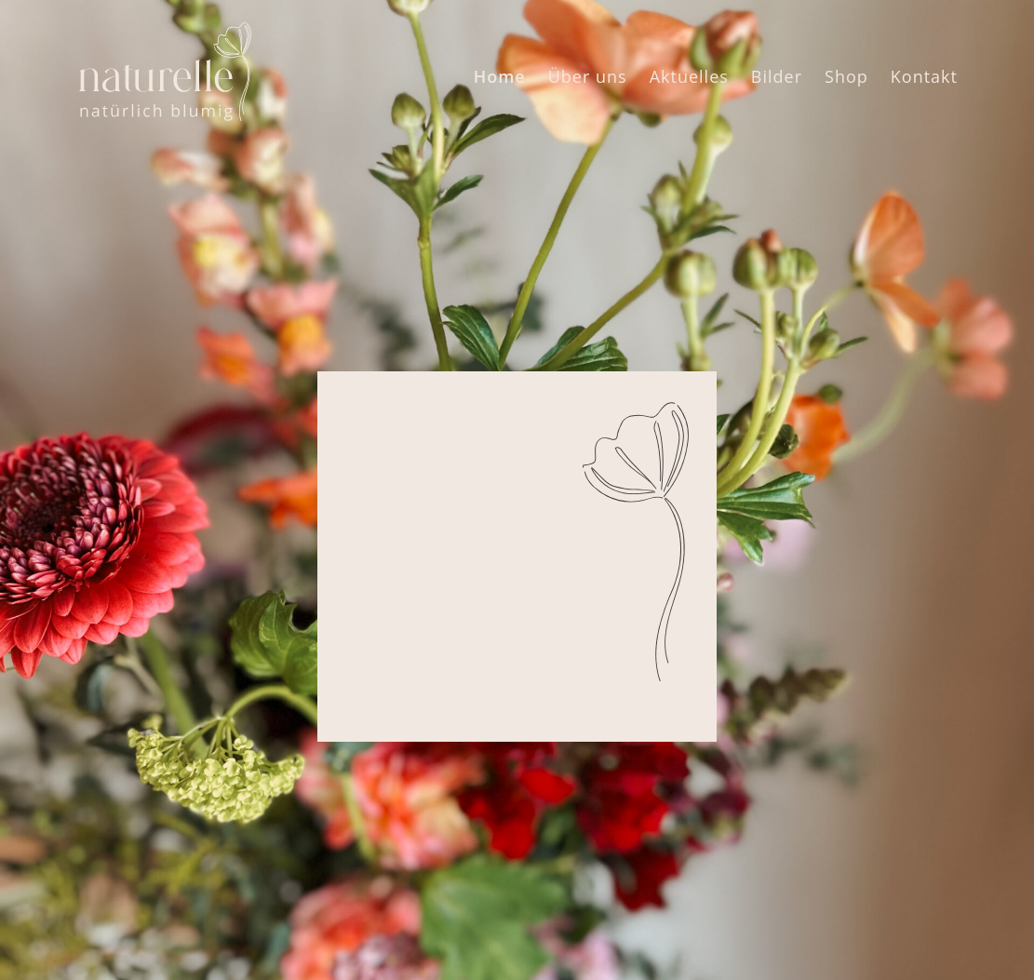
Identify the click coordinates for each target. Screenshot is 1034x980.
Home (500, 76)
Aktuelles (689, 76)
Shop (846, 76)
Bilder (776, 76)
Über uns (587, 76)
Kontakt (924, 76)
